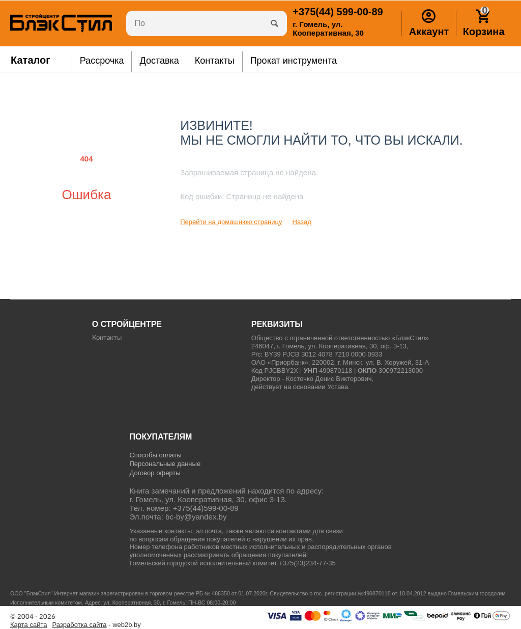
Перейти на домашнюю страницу (231, 222)
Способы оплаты (155, 455)
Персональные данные (164, 464)
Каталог (30, 60)
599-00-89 (338, 12)
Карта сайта (28, 624)
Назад (302, 222)
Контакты (107, 338)
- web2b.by (96, 624)
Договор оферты (154, 473)
